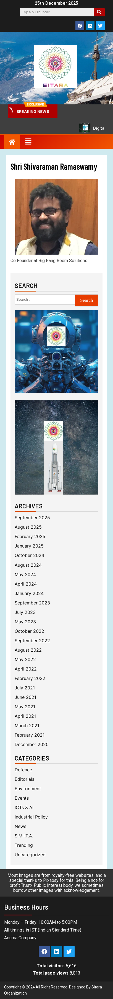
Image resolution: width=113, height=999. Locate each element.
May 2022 (25, 659)
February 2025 (30, 536)
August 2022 (28, 650)
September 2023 (32, 603)
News (20, 826)
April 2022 (26, 669)
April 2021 (25, 716)
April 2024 (26, 584)
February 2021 (29, 735)
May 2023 (25, 621)
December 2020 (32, 744)
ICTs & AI (24, 807)
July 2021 (25, 688)
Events (22, 798)
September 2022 (32, 640)
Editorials (24, 779)
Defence (23, 769)
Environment (28, 788)
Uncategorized (30, 854)
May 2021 (25, 706)
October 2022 (29, 631)
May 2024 (25, 574)
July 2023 (25, 612)
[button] (28, 142)
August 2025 (28, 527)
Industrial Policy (31, 817)
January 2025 (29, 546)
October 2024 (29, 555)
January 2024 (29, 593)
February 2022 (30, 678)
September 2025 (32, 517)
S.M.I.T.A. (24, 836)
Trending (24, 845)
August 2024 (28, 565)
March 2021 (27, 725)
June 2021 (25, 697)
